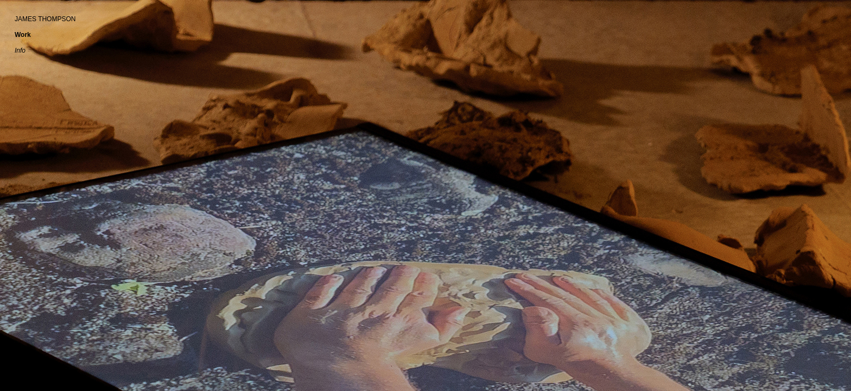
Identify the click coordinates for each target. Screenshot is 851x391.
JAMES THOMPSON (45, 19)
